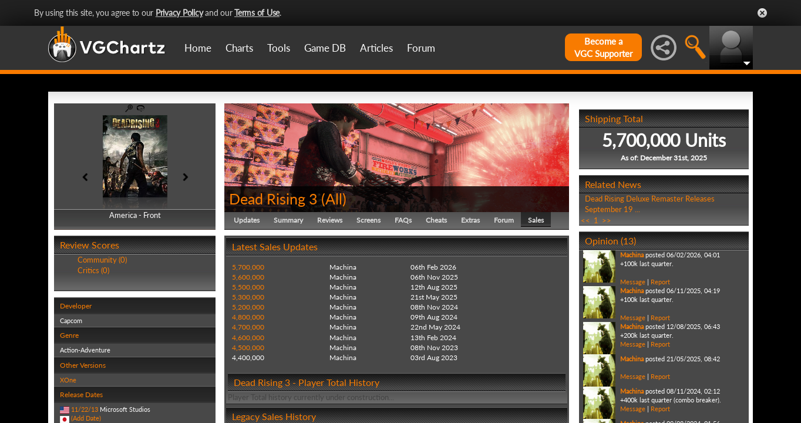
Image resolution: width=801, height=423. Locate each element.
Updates (247, 220)
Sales (536, 220)
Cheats (436, 220)
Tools (278, 48)
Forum (421, 48)
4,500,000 (248, 347)
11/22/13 (84, 409)
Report (660, 282)
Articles (376, 48)
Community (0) (102, 259)
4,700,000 (248, 327)
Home (197, 48)
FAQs (403, 220)
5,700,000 (248, 267)
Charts (239, 48)
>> (606, 220)
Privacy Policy (179, 13)
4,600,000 (248, 337)
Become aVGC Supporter (603, 47)
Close (762, 13)
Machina (632, 254)
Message (632, 282)
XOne (68, 380)
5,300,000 (248, 297)
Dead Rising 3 (273, 198)
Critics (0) (93, 270)
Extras (470, 220)
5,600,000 (248, 277)
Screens (368, 220)
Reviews (329, 220)
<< (585, 220)
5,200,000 (248, 307)
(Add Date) (86, 418)
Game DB (325, 48)
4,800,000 (248, 317)
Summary (288, 220)
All (333, 198)
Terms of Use (257, 13)
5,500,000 (248, 287)
